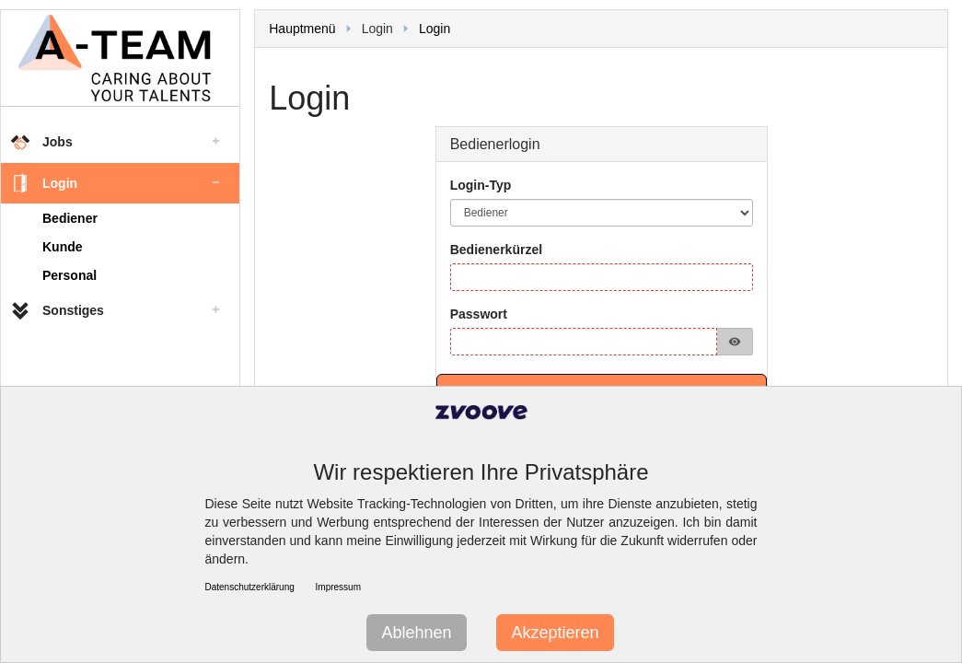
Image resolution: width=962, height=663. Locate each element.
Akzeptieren (554, 632)
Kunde (62, 246)
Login (434, 28)
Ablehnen (416, 632)
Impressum (338, 587)
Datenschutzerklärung (250, 587)
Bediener (70, 218)
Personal (69, 275)
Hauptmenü (302, 28)
